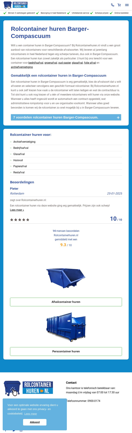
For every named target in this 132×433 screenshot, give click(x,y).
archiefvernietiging (22, 67)
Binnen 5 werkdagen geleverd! (19, 13)
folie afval (90, 62)
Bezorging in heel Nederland (51, 13)
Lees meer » (17, 210)
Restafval (19, 172)
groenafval (50, 62)
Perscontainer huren (66, 351)
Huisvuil (18, 160)
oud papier (64, 62)
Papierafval (20, 166)
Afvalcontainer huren (66, 302)
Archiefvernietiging (24, 141)
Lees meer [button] (30, 413)
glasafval (77, 62)
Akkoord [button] (35, 422)
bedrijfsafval (35, 62)
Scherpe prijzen (99, 13)
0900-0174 (94, 400)
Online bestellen (119, 13)
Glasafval (19, 154)
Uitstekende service (78, 13)
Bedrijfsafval (20, 148)
